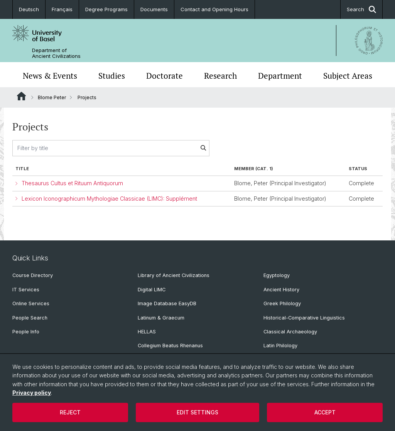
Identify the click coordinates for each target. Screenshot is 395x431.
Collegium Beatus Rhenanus (170, 345)
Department (280, 75)
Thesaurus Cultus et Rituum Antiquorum (72, 183)
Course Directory (32, 275)
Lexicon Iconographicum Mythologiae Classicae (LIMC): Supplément (109, 198)
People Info (25, 332)
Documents (154, 9)
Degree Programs (106, 9)
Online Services (30, 303)
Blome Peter (52, 97)
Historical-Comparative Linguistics (304, 318)
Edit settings (197, 412)
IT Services (25, 289)
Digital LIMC (151, 289)
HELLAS (147, 332)
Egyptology (276, 275)
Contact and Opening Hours (214, 9)
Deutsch (29, 9)
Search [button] (361, 9)
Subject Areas (347, 75)
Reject (70, 412)
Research (220, 75)
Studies (111, 75)
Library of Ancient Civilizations (173, 275)
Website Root (21, 96)
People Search (29, 318)
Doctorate (164, 75)
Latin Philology (280, 345)
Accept (325, 412)
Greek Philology (282, 303)
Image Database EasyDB (167, 303)
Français (62, 9)
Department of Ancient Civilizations (56, 53)
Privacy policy (31, 392)
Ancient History (281, 289)
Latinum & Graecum (161, 318)
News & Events (50, 75)
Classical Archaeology (290, 332)
